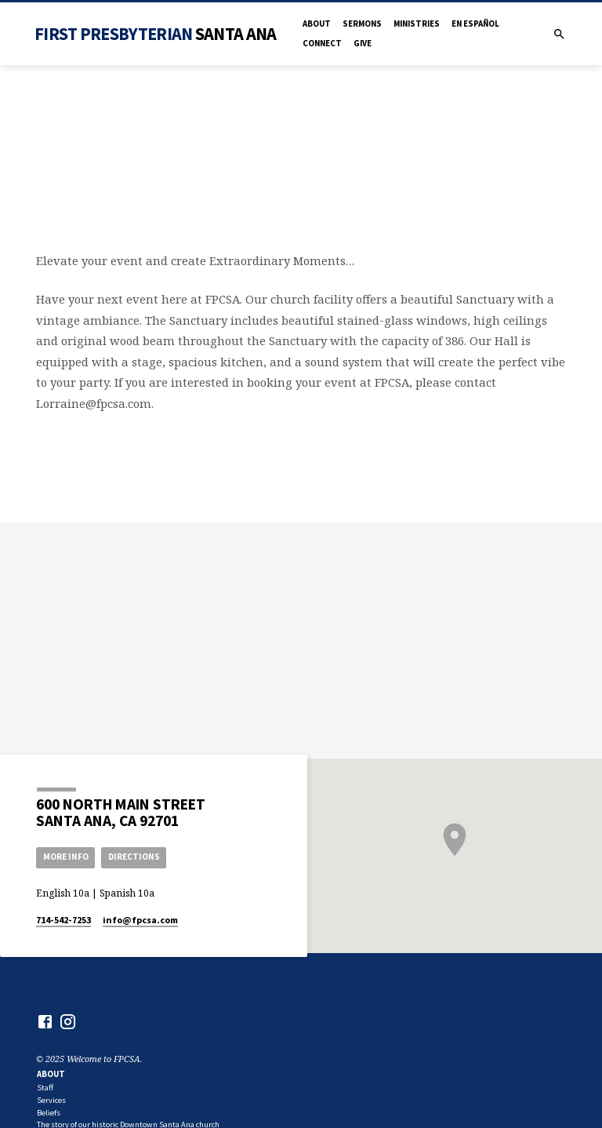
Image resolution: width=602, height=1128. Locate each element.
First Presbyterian (155, 34)
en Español (475, 23)
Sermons (362, 23)
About (317, 23)
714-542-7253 (63, 920)
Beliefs (48, 1113)
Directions (134, 856)
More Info (66, 856)
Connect (322, 43)
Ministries (416, 23)
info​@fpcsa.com (140, 920)
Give (363, 43)
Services (51, 1100)
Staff (45, 1088)
